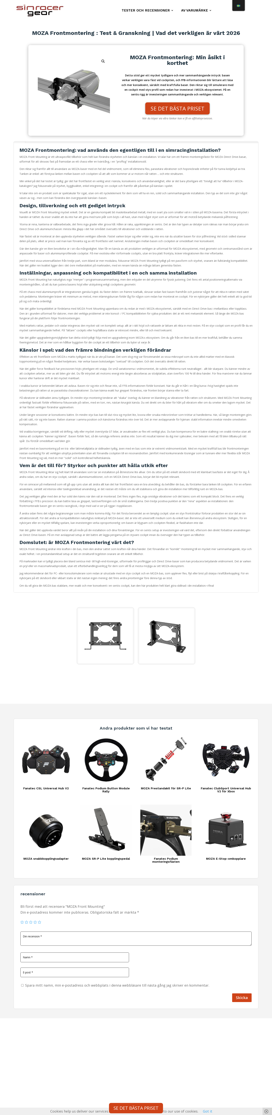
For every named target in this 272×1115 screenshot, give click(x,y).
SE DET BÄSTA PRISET (177, 108)
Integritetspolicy (28, 1060)
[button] (103, 61)
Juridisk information (31, 1066)
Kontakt (22, 1053)
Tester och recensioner (146, 10)
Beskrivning (19, 142)
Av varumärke (194, 10)
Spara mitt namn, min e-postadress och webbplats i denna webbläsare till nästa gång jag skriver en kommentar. (117, 985)
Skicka (242, 997)
